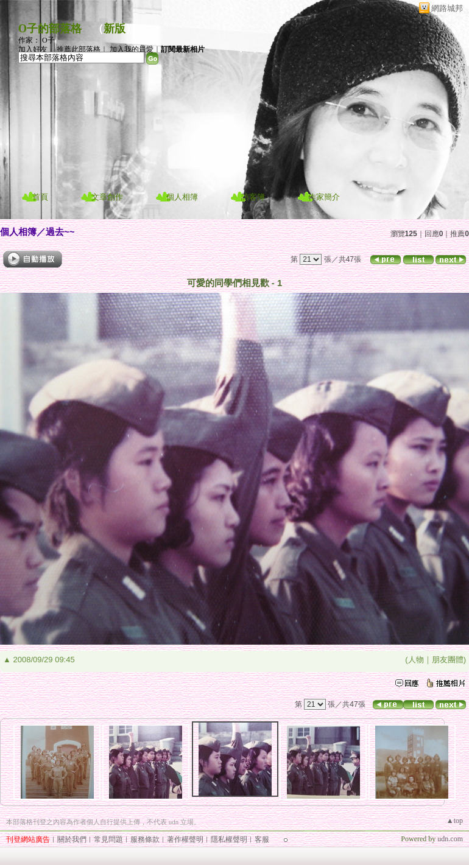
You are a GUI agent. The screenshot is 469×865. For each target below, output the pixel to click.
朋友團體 (448, 659)
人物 (416, 659)
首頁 (40, 196)
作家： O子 (36, 40)
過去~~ (60, 231)
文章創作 (107, 196)
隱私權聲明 (229, 839)
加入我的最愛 (131, 49)
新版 (114, 29)
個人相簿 (182, 196)
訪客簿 (253, 196)
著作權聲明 (185, 839)
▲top (454, 820)
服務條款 (145, 839)
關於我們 (71, 839)
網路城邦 (447, 8)
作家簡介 (324, 196)
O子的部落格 (50, 29)
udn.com (450, 839)
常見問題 (108, 839)
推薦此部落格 (78, 49)
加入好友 (33, 49)
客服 (262, 839)
